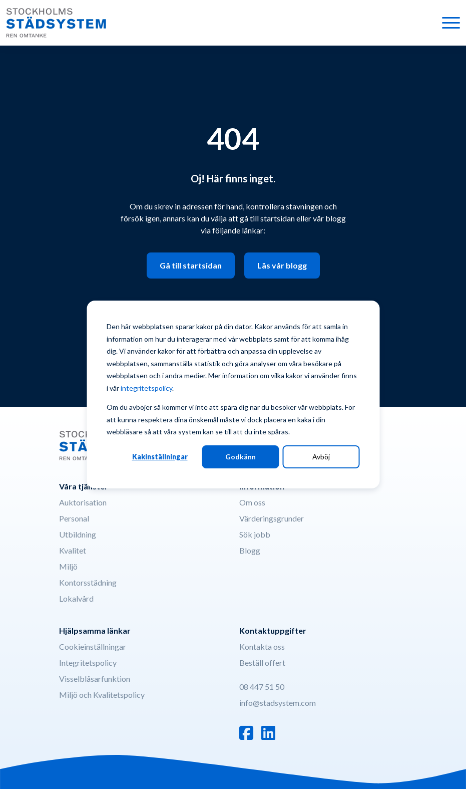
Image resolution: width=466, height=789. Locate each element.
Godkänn (240, 456)
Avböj (321, 456)
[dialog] (233, 394)
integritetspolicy (146, 388)
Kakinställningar (160, 456)
